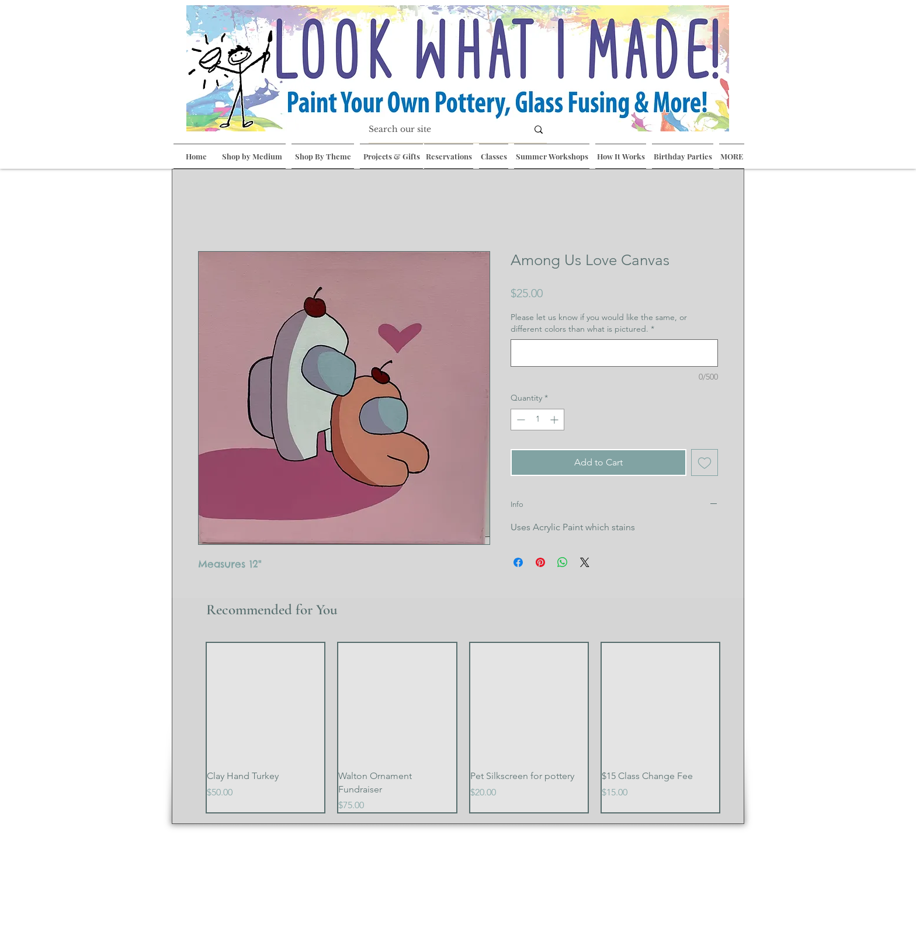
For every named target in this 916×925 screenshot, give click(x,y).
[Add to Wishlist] (704, 462)
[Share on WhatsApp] (563, 562)
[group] (463, 727)
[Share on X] (585, 562)
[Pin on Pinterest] (540, 562)
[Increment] (555, 419)
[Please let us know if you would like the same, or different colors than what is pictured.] (614, 353)
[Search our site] (439, 129)
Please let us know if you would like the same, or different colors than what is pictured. (599, 323)
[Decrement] (519, 419)
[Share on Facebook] (518, 562)
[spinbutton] (537, 419)
